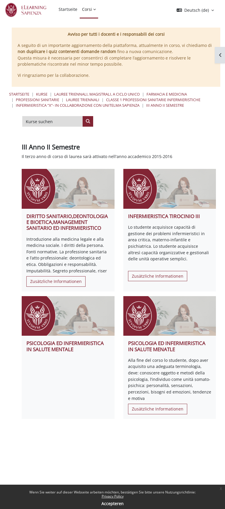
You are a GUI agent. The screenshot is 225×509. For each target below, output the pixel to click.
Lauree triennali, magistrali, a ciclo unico (97, 94)
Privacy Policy (113, 496)
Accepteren (112, 503)
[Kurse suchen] (52, 121)
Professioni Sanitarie (37, 99)
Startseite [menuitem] (68, 9)
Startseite (19, 94)
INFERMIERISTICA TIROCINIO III (164, 216)
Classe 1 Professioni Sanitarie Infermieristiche (153, 99)
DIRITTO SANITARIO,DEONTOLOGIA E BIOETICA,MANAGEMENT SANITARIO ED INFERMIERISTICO (67, 222)
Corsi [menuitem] (87, 9)
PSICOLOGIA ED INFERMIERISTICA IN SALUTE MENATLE (166, 346)
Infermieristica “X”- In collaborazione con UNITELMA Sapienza (77, 105)
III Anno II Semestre (165, 105)
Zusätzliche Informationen (56, 281)
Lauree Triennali (82, 99)
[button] (195, 10)
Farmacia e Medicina (166, 94)
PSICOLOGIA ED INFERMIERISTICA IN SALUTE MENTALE (65, 346)
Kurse (41, 94)
